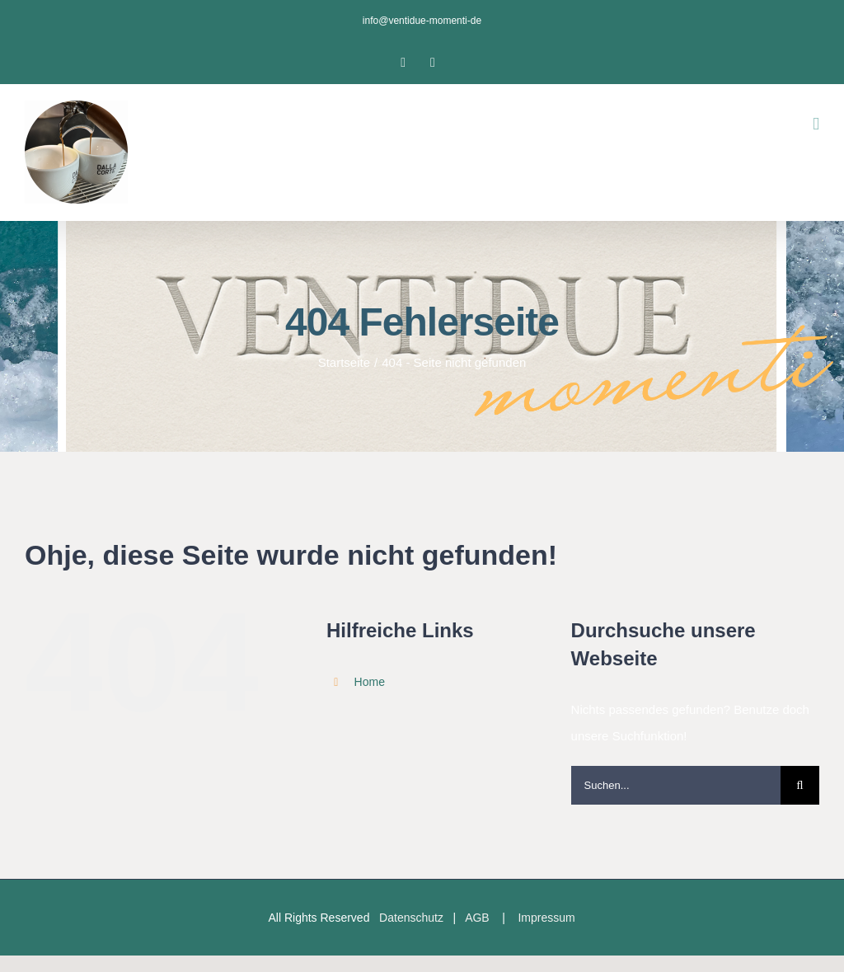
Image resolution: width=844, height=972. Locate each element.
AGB (477, 917)
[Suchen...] (676, 785)
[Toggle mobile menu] (816, 124)
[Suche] (800, 785)
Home (369, 681)
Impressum (546, 917)
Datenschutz (411, 917)
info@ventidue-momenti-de (422, 20)
